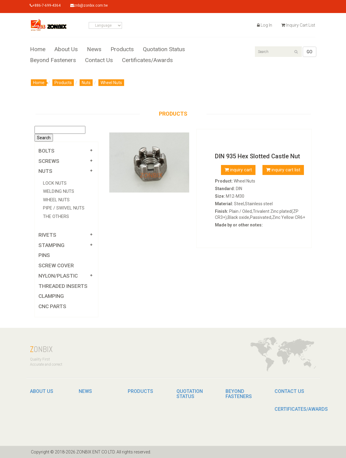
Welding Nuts (58, 191)
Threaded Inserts (62, 286)
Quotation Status (164, 49)
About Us (66, 49)
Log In (264, 25)
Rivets (47, 235)
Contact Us (99, 60)
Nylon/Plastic (58, 276)
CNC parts (52, 306)
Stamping (51, 245)
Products (122, 49)
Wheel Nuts (111, 82)
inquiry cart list (283, 170)
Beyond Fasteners (53, 60)
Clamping (51, 296)
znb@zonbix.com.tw (89, 5)
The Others (56, 216)
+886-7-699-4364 (45, 5)
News (94, 49)
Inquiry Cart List (298, 25)
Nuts (86, 82)
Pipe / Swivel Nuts (63, 208)
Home (37, 49)
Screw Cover (56, 265)
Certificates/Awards (147, 60)
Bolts (46, 151)
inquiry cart (238, 170)
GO (309, 51)
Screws (48, 161)
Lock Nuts (55, 183)
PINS (44, 255)
